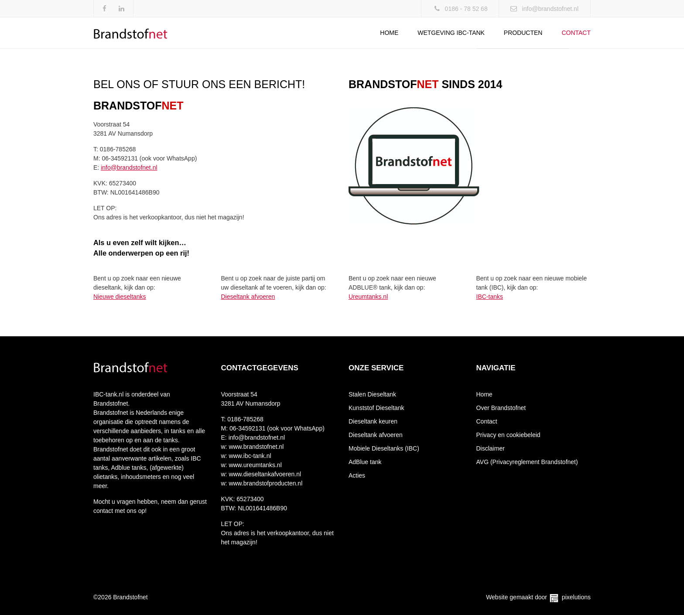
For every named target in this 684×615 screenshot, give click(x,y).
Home (389, 32)
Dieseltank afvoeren (248, 296)
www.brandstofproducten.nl (265, 483)
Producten (523, 32)
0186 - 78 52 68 (466, 8)
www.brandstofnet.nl (255, 446)
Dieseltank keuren (373, 421)
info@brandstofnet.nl (550, 8)
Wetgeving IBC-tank (451, 32)
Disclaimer (490, 448)
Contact (576, 32)
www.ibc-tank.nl (249, 455)
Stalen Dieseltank (372, 394)
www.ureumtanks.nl (254, 464)
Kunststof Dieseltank (376, 407)
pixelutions (576, 597)
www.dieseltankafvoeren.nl (264, 474)
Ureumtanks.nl (368, 296)
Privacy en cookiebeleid (508, 434)
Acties (357, 475)
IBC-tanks (489, 296)
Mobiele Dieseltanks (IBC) (384, 448)
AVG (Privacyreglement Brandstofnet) (527, 461)
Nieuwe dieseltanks (119, 296)
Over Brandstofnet (501, 407)
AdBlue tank (365, 461)
